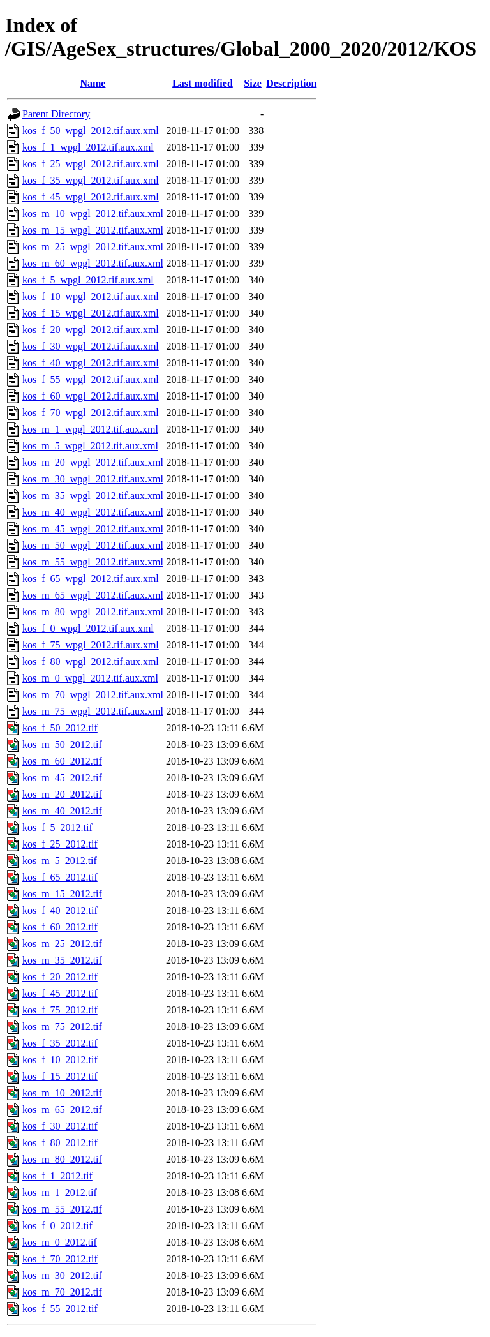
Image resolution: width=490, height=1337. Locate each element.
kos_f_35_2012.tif (60, 1043)
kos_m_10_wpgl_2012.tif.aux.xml (92, 213)
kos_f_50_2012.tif (60, 727)
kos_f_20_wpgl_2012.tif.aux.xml (90, 329)
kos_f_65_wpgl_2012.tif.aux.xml (90, 578)
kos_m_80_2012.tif (62, 1159)
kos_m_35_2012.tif (62, 960)
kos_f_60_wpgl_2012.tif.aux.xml (90, 396)
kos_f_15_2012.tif (60, 1076)
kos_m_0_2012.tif (59, 1242)
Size (253, 83)
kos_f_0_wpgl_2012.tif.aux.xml (88, 628)
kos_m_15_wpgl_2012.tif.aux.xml (92, 230)
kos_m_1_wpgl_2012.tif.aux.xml (90, 429)
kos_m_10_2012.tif (62, 1092)
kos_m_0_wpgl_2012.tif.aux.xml (90, 678)
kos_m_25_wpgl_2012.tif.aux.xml (92, 246)
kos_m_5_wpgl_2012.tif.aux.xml (90, 445)
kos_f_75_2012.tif (60, 1010)
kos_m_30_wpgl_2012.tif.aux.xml (92, 479)
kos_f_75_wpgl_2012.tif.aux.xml (90, 644)
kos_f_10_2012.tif (60, 1059)
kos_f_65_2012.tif (60, 877)
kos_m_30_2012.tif (62, 1275)
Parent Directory (56, 113)
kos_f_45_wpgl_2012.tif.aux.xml (90, 196)
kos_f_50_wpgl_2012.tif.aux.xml (90, 130)
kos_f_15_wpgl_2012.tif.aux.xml (90, 313)
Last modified (202, 83)
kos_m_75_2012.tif (62, 1026)
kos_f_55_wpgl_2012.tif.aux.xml (90, 379)
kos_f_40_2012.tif (60, 910)
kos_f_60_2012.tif (60, 927)
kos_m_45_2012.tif (62, 777)
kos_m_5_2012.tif (59, 860)
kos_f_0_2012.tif (57, 1225)
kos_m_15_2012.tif (62, 893)
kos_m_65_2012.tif (62, 1109)
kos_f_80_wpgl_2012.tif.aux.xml (90, 661)
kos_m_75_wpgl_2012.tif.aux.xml (92, 711)
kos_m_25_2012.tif (62, 943)
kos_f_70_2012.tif (60, 1258)
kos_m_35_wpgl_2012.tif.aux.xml (92, 495)
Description (291, 83)
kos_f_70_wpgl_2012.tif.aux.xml (90, 412)
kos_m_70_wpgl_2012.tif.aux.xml (92, 694)
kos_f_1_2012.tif (57, 1175)
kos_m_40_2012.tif (62, 810)
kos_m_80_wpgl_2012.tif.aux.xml (92, 611)
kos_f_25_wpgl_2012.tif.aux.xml (90, 163)
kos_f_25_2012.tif (60, 844)
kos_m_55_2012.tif (62, 1209)
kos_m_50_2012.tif (62, 744)
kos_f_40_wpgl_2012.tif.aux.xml (90, 362)
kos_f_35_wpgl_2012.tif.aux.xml (90, 180)
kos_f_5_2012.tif (57, 827)
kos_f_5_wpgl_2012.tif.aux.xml (88, 279)
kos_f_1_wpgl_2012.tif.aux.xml (88, 147)
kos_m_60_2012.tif (62, 761)
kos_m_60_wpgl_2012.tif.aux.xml (92, 263)
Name (92, 83)
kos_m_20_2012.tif (62, 794)
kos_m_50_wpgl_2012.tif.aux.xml (92, 545)
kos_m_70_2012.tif (62, 1292)
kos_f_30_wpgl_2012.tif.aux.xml (90, 346)
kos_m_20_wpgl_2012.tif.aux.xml (92, 462)
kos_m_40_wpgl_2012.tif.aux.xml (92, 512)
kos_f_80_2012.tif (60, 1142)
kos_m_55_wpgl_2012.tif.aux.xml (92, 561)
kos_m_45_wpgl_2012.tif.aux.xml (92, 528)
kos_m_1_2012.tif (59, 1192)
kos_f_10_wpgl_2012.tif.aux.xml (90, 296)
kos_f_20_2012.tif (60, 976)
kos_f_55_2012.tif (60, 1308)
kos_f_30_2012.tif (60, 1126)
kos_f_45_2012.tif (60, 993)
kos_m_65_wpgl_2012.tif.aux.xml (92, 595)
